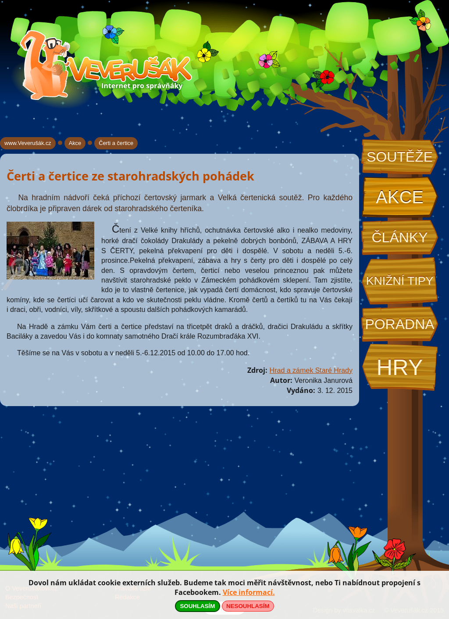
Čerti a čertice (116, 143)
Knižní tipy (400, 280)
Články (399, 237)
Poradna (399, 324)
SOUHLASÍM (197, 606)
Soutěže (400, 157)
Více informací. (249, 592)
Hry (399, 367)
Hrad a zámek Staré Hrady (311, 370)
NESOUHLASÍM (247, 606)
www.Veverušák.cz (27, 143)
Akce (400, 197)
